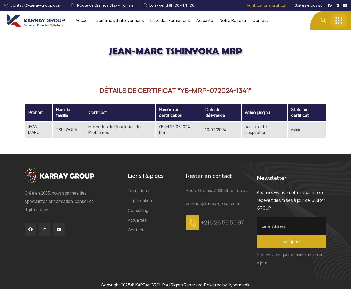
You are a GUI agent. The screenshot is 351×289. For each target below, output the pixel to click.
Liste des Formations (170, 20)
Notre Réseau (233, 20)
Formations (138, 197)
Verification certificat (267, 5)
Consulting (138, 217)
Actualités (137, 227)
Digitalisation (140, 207)
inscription (292, 272)
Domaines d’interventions (120, 20)
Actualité (204, 20)
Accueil (82, 20)
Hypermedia (239, 285)
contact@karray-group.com (36, 5)
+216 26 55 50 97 (222, 239)
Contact (260, 20)
